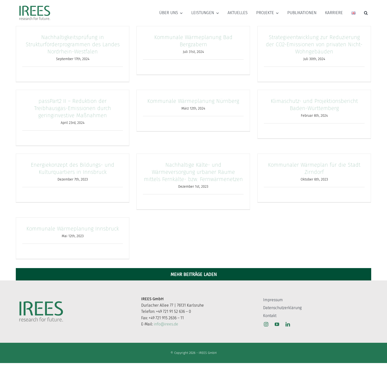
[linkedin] (288, 324)
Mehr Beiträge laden (194, 274)
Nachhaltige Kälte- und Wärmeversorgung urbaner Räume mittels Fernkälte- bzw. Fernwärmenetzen (193, 172)
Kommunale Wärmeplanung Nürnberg (193, 101)
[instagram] (266, 324)
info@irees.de (166, 324)
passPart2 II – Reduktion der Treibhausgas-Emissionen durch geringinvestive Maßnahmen (72, 108)
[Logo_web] (34, 6)
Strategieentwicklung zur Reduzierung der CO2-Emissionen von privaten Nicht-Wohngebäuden (314, 44)
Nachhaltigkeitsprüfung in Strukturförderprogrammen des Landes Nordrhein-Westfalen (73, 44)
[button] (366, 12)
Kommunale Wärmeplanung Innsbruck (72, 228)
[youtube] (277, 324)
